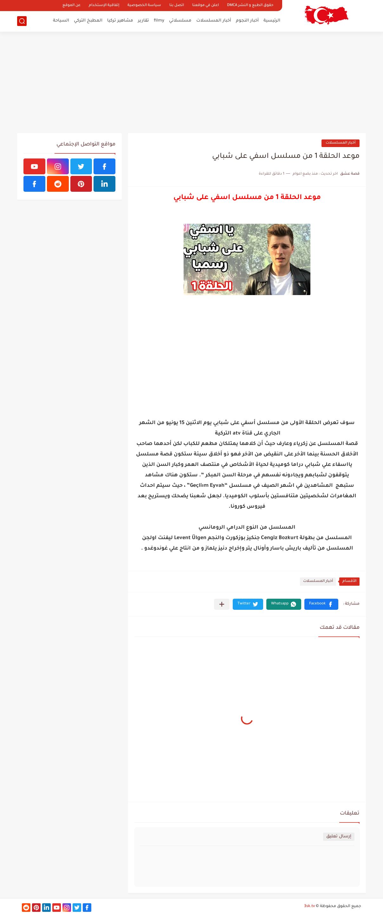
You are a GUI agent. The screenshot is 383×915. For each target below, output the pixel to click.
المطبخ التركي (88, 20)
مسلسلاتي (180, 20)
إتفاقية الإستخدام (104, 5)
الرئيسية (271, 20)
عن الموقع (71, 5)
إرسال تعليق (338, 836)
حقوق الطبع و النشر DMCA (250, 5)
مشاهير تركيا (120, 20)
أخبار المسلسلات (213, 20)
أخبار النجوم (247, 20)
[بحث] (22, 21)
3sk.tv (309, 906)
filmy (159, 20)
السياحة (61, 20)
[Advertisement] (191, 82)
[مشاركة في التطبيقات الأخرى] (222, 604)
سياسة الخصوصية (144, 5)
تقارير (143, 20)
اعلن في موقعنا (205, 5)
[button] (321, 604)
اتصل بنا (176, 5)
